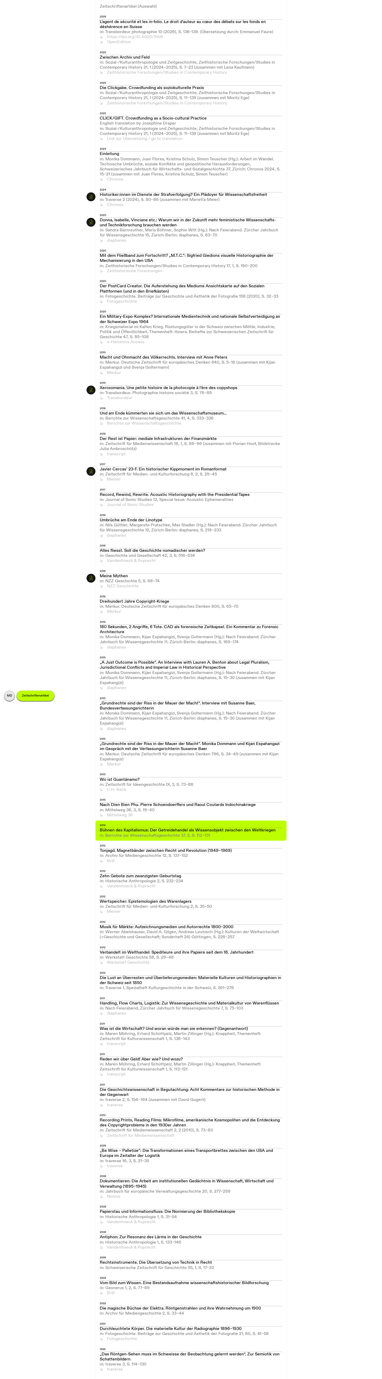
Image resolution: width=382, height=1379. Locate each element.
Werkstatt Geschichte (128, 963)
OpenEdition (119, 42)
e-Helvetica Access (126, 342)
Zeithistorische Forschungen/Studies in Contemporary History (167, 73)
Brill (111, 861)
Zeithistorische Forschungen (134, 271)
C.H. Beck (116, 790)
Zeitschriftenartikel (35, 695)
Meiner (114, 479)
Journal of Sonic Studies (130, 505)
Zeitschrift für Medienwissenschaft (141, 1136)
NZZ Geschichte (123, 586)
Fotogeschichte (122, 301)
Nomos (113, 1197)
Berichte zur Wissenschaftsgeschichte (144, 423)
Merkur (114, 373)
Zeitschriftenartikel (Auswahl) (128, 7)
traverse (115, 1105)
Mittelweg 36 (120, 815)
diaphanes (116, 241)
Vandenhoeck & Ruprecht (131, 561)
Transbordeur (119, 398)
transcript (116, 454)
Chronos (115, 179)
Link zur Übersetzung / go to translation (145, 139)
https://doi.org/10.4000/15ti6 (135, 37)
